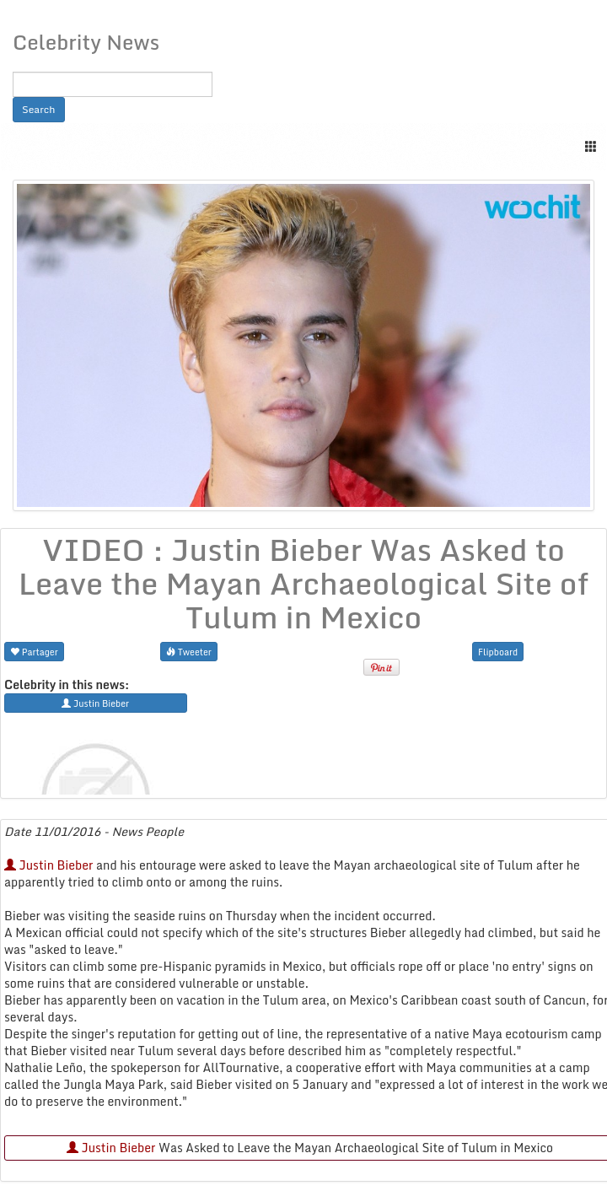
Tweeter (189, 651)
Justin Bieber (49, 865)
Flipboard (498, 651)
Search (39, 109)
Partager (34, 651)
